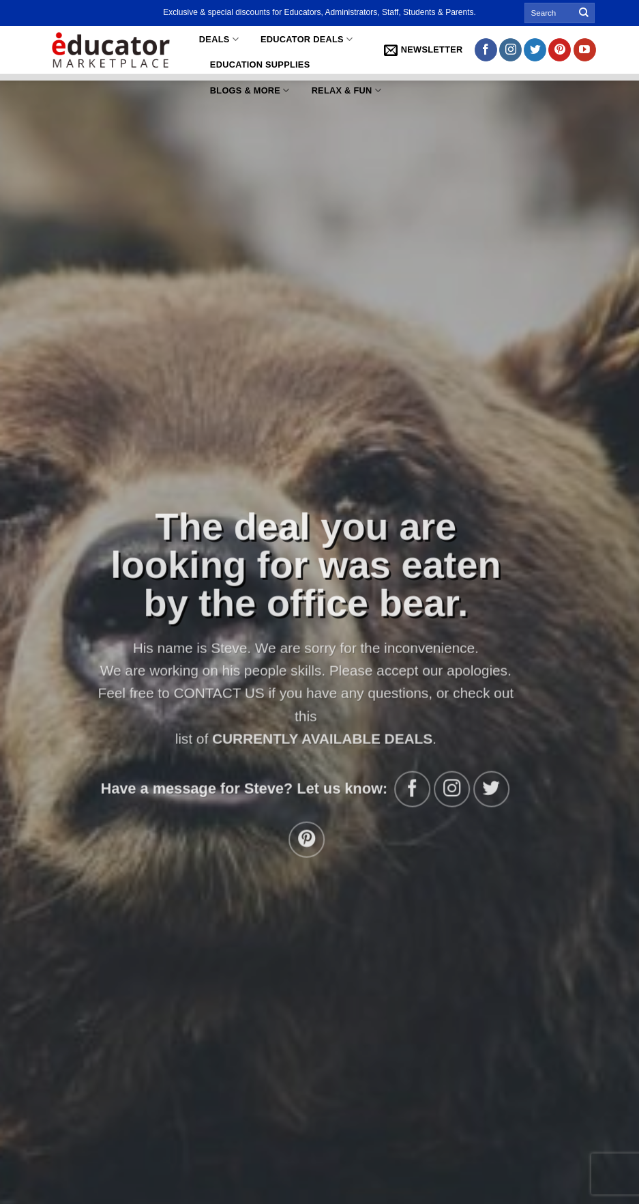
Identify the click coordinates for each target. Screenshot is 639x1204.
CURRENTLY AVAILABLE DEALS (315, 739)
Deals (219, 39)
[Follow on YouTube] (585, 49)
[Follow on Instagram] (510, 49)
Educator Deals (307, 39)
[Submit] (584, 13)
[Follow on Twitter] (535, 49)
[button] (423, 50)
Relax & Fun (346, 90)
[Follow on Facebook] (486, 49)
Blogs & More (250, 90)
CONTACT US (211, 693)
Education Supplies (260, 64)
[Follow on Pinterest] (559, 49)
